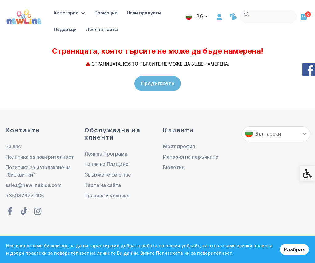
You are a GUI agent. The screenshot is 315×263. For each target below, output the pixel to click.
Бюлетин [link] (174, 168)
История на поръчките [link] (190, 157)
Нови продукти (144, 12)
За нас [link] (13, 147)
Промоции (106, 12)
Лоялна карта (102, 29)
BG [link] (251, 16)
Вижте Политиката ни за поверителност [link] (186, 253)
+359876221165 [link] (25, 196)
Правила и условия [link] (107, 196)
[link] (25, 16)
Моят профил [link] (179, 147)
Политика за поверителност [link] (40, 157)
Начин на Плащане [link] (106, 164)
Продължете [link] (157, 83)
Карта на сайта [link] (102, 185)
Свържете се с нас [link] (107, 175)
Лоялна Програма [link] (105, 154)
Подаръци (65, 29)
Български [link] (268, 134)
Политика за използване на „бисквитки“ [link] (38, 171)
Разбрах (294, 249)
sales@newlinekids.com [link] (34, 185)
